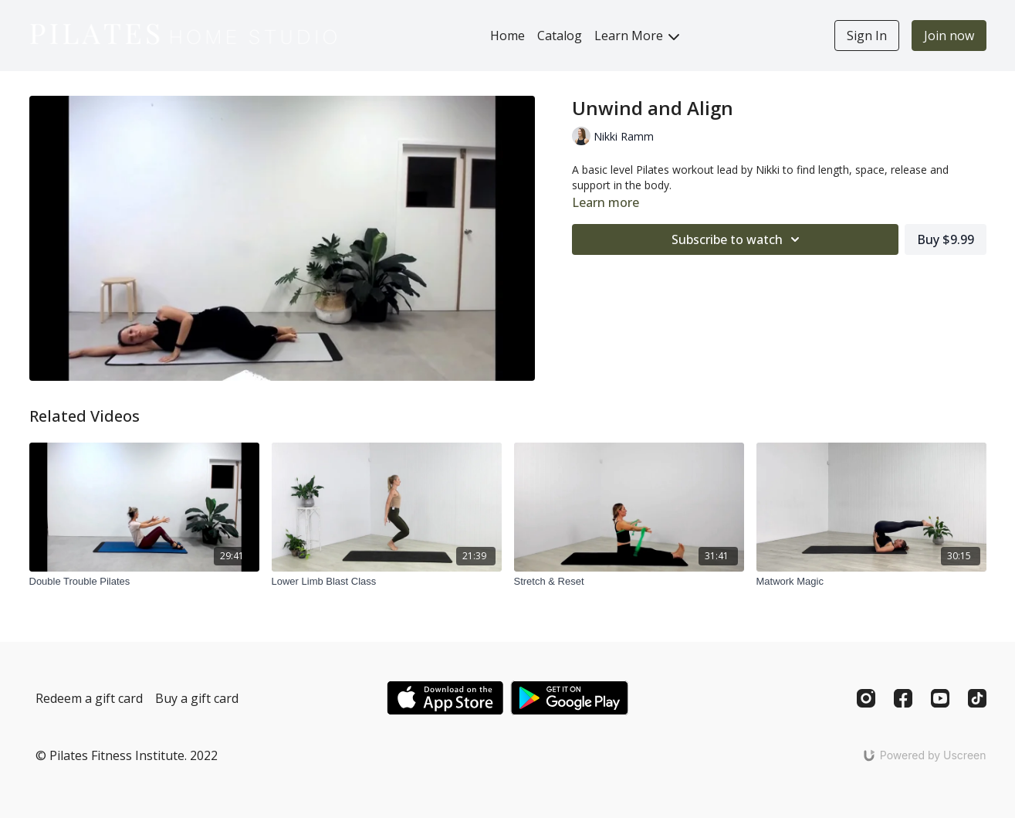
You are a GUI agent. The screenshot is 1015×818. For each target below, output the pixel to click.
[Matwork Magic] (871, 581)
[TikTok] (977, 698)
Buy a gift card (197, 698)
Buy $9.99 (945, 239)
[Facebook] (903, 698)
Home (507, 35)
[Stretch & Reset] (629, 581)
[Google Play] (569, 698)
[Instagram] (866, 698)
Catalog (559, 35)
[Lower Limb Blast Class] (387, 581)
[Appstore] (445, 698)
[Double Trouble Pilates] (144, 581)
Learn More (636, 35)
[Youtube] (940, 698)
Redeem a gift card (89, 698)
